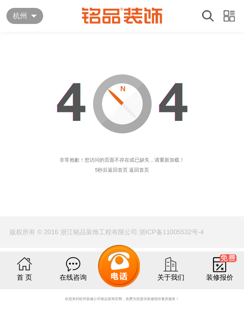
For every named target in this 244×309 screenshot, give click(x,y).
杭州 (20, 16)
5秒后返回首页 (111, 170)
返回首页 (139, 170)
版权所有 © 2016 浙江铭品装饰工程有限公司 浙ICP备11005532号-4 (107, 232)
